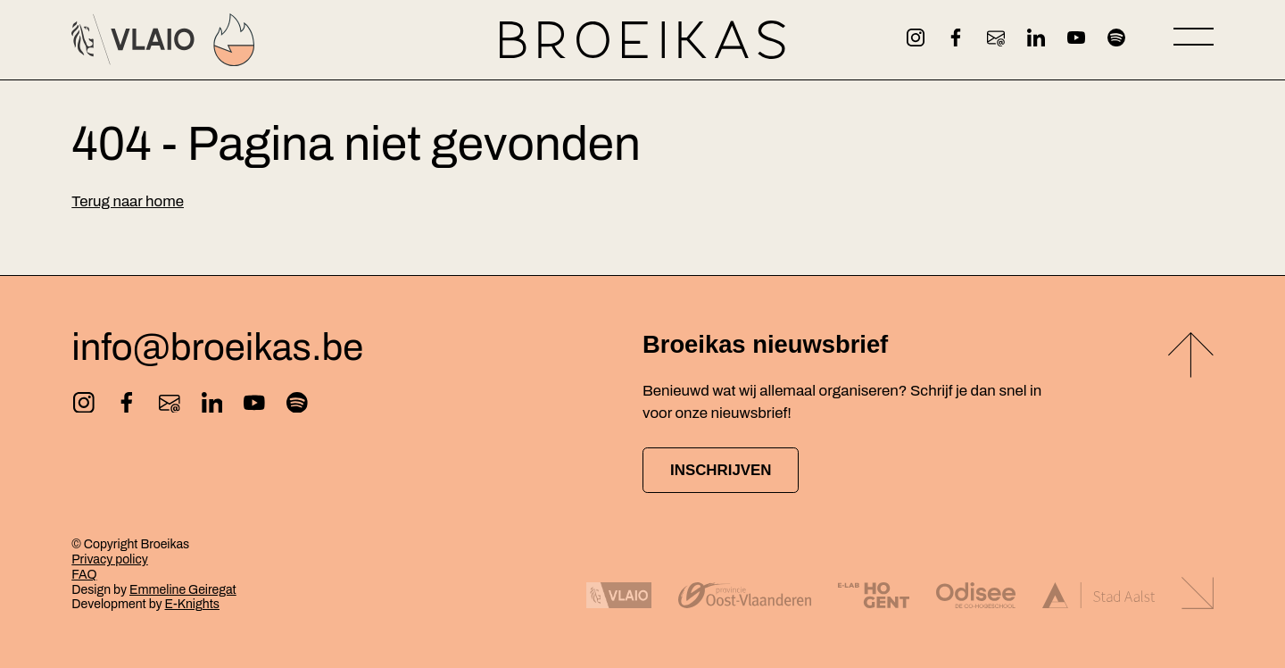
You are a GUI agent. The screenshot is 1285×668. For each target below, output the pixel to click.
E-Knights (192, 604)
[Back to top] (1191, 358)
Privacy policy (109, 559)
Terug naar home (127, 201)
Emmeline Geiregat (182, 590)
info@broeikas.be (217, 348)
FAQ (83, 574)
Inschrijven (720, 470)
